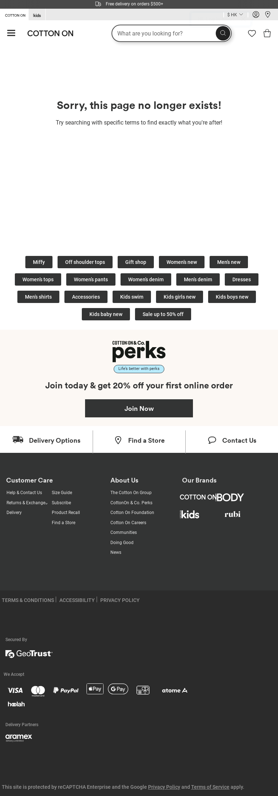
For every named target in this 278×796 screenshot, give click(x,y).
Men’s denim (198, 279)
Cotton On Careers (128, 522)
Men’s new (228, 262)
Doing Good (122, 542)
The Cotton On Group (131, 492)
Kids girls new (179, 297)
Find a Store (63, 522)
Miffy (39, 262)
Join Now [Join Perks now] (139, 408)
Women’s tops (38, 279)
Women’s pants (91, 279)
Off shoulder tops (85, 262)
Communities (123, 532)
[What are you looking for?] (171, 33)
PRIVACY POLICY (120, 600)
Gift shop (135, 262)
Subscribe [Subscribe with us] (61, 502)
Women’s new (182, 262)
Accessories (86, 297)
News (115, 552)
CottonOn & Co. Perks (131, 502)
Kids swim (131, 297)
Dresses (241, 279)
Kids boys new (232, 297)
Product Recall (66, 512)
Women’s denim (146, 279)
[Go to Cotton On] (14, 14)
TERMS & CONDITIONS (28, 600)
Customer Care (29, 480)
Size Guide (62, 492)
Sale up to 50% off (163, 314)
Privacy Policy (164, 787)
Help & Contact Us (24, 492)
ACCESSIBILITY (77, 600)
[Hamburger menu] (11, 33)
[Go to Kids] (37, 15)
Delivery (14, 512)
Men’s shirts (38, 297)
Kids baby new (105, 314)
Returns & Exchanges (27, 502)
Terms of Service (210, 787)
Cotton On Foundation (132, 512)
